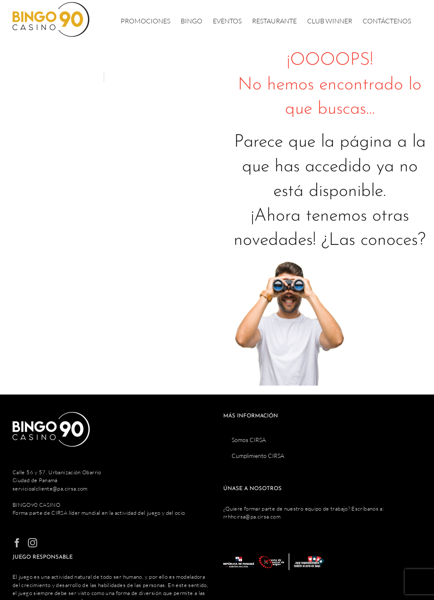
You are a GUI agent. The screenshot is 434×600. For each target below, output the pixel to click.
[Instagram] (32, 542)
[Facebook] (17, 542)
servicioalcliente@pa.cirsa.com (50, 488)
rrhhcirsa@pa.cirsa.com (251, 516)
